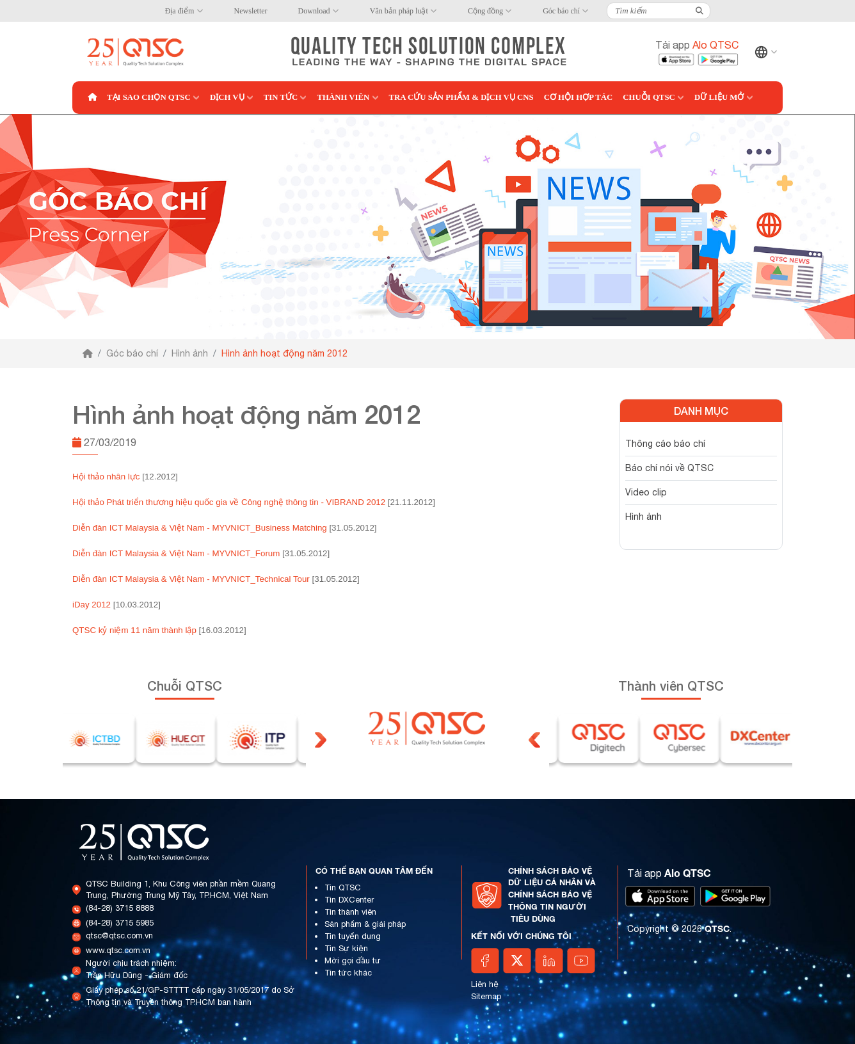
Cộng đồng (485, 10)
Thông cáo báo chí (665, 443)
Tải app (697, 45)
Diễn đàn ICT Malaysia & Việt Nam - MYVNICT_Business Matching (199, 528)
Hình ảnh (190, 353)
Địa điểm (180, 10)
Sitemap (486, 996)
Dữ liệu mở (719, 97)
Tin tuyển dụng (352, 936)
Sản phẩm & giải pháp (365, 924)
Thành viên (343, 97)
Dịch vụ (227, 97)
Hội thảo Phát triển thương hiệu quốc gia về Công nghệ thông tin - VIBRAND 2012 (228, 502)
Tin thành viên (350, 912)
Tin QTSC (342, 887)
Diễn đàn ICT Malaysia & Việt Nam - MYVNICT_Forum (176, 553)
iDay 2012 (91, 604)
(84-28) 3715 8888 (120, 908)
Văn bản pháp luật (399, 10)
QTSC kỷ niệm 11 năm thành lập (134, 630)
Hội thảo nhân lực (106, 476)
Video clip (646, 492)
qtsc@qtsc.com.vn (119, 935)
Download (314, 10)
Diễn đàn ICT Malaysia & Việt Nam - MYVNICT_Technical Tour (191, 579)
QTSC (717, 928)
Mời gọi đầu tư (352, 960)
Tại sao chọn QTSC (149, 97)
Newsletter (251, 10)
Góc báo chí (561, 10)
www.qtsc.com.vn (118, 950)
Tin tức (281, 97)
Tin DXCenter (349, 899)
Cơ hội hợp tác (578, 97)
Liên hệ (485, 984)
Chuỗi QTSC (649, 97)
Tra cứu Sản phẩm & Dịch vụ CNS (461, 97)
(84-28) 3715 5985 (120, 923)
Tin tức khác (348, 972)
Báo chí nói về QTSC (669, 468)
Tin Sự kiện (346, 948)
